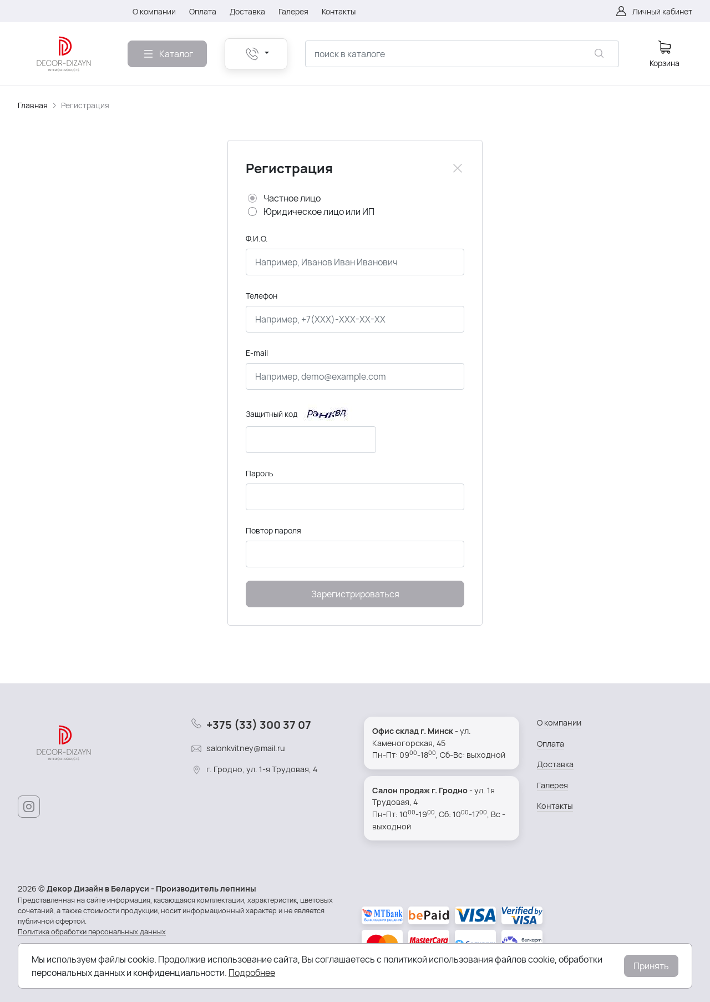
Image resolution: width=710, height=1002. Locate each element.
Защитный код (271, 414)
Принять (651, 966)
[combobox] (462, 54)
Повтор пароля (273, 530)
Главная (33, 105)
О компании (559, 722)
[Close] (457, 168)
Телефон (261, 295)
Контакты (555, 805)
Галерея (552, 785)
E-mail (257, 353)
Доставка (555, 764)
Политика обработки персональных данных (92, 931)
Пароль (259, 473)
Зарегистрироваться (355, 594)
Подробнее (252, 972)
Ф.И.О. (257, 238)
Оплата (550, 743)
